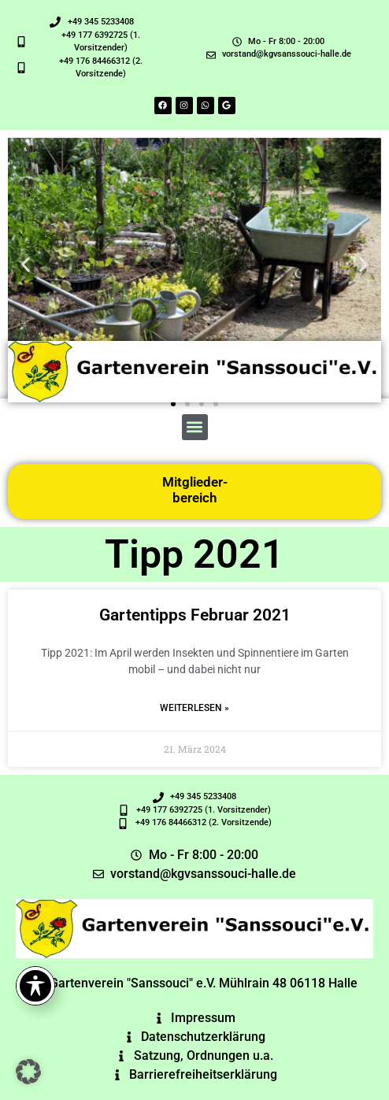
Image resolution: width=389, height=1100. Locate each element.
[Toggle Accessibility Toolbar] (35, 986)
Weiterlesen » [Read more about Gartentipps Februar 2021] (194, 707)
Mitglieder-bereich (195, 490)
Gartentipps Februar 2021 (195, 615)
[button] (25, 265)
